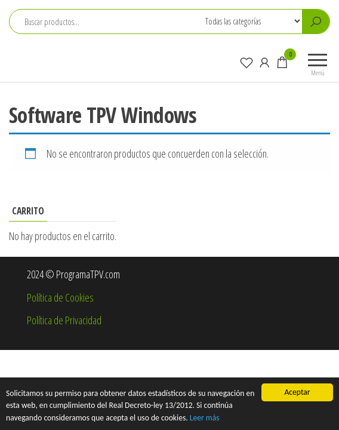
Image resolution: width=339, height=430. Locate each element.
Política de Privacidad (64, 320)
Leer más (205, 418)
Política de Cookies (60, 297)
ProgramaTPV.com (68, 56)
